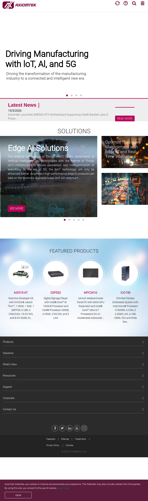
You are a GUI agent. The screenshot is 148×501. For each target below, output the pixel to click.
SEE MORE (16, 208)
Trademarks (80, 439)
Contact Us (9, 409)
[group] (74, 53)
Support (7, 386)
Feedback (50, 439)
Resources (9, 375)
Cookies (69, 445)
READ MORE (125, 118)
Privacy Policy (52, 445)
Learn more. (64, 488)
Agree (18, 495)
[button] (67, 95)
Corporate (8, 398)
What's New (10, 364)
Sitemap (65, 439)
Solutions (8, 353)
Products (8, 341)
